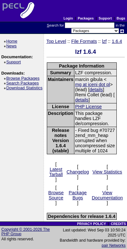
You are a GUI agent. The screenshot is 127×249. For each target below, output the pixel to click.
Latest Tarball (56, 172)
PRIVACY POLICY (91, 224)
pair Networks (114, 245)
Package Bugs (78, 195)
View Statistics (107, 171)
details (96, 89)
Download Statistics (25, 87)
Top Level (56, 41)
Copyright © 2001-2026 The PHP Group (25, 231)
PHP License (88, 106)
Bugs (121, 18)
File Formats (84, 41)
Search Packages (23, 83)
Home (12, 41)
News (12, 46)
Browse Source (56, 195)
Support (105, 18)
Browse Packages (24, 78)
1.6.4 (117, 41)
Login (68, 18)
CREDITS (118, 224)
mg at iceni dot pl (92, 84)
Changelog (78, 171)
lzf (104, 41)
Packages (86, 18)
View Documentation (107, 195)
